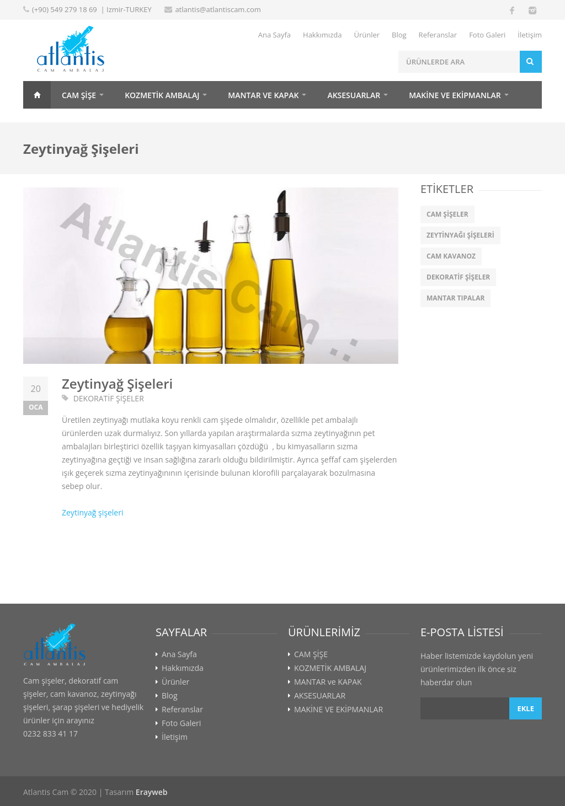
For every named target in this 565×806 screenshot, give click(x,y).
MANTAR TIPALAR (455, 298)
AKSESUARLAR (353, 95)
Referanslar (438, 35)
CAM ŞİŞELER (447, 214)
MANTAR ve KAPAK (263, 95)
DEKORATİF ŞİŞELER (108, 398)
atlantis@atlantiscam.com (218, 9)
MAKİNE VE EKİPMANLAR (455, 95)
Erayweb (152, 792)
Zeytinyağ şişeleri (92, 512)
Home (37, 95)
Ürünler (367, 35)
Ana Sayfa (274, 35)
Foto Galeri (487, 35)
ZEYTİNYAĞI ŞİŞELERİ (460, 235)
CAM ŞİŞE (79, 95)
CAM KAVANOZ (451, 256)
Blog (399, 35)
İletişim (530, 35)
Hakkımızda (322, 35)
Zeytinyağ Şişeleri (117, 383)
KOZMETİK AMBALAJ (162, 95)
